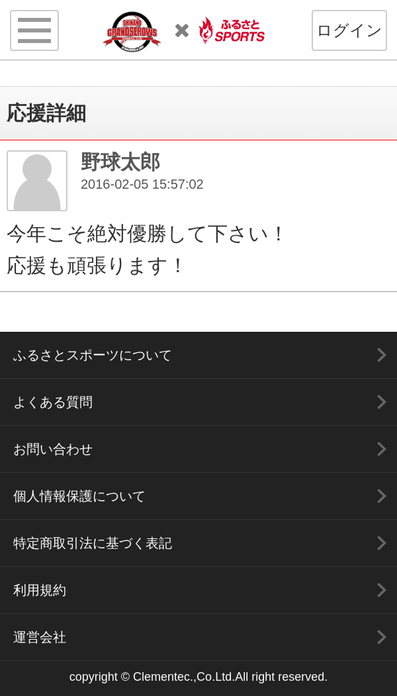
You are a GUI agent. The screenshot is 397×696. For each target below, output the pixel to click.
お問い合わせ (53, 449)
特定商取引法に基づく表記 (92, 543)
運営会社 (39, 637)
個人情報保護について (79, 496)
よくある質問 (53, 402)
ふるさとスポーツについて (92, 355)
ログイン (349, 30)
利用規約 (39, 590)
